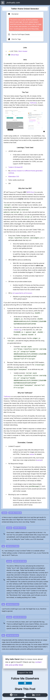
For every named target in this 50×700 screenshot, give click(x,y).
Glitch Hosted (22, 51)
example (39, 455)
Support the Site (25, 667)
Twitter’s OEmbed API (15, 167)
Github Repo (15, 55)
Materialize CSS (13, 176)
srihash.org (17, 328)
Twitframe (33, 103)
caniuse (31, 449)
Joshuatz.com (13, 2)
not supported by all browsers (22, 292)
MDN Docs (30, 192)
